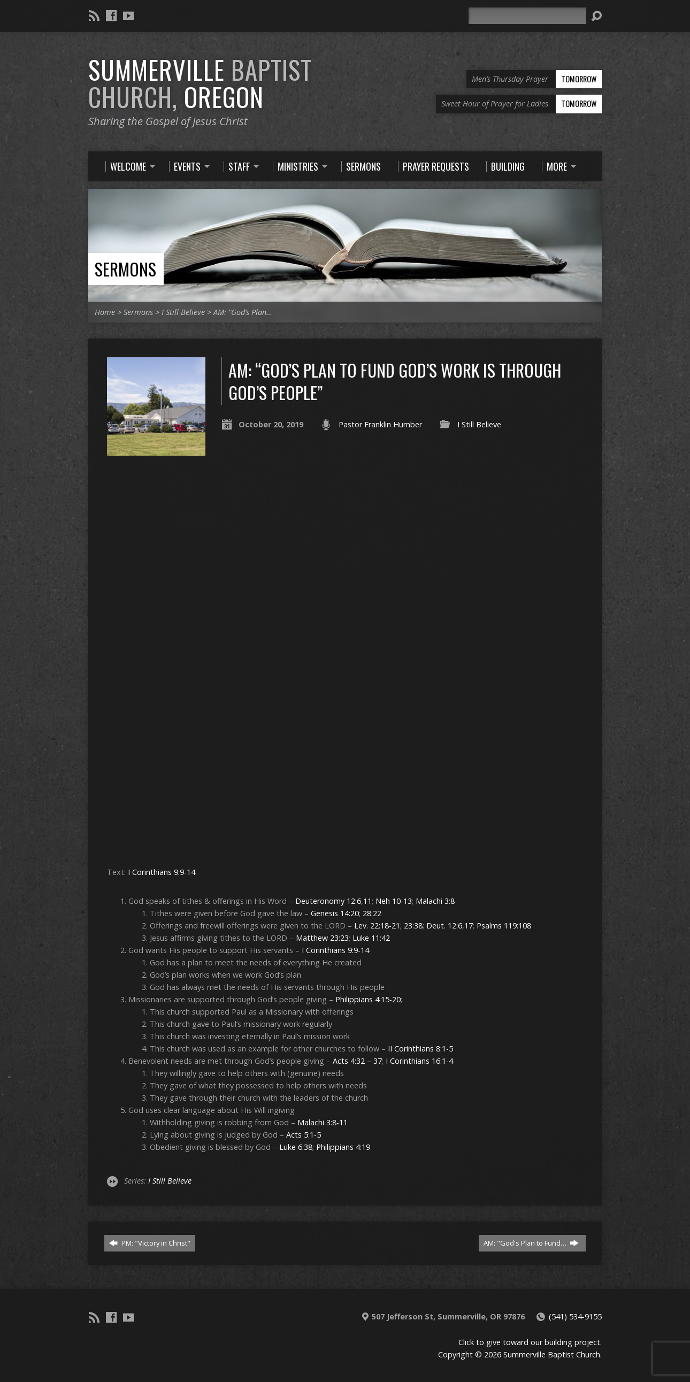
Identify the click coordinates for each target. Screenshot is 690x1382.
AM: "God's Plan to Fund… (531, 1243)
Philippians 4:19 (343, 1147)
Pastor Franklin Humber (380, 424)
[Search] (527, 15)
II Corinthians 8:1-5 (420, 1048)
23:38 (413, 925)
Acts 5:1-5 (303, 1135)
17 (468, 925)
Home (105, 312)
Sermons (125, 268)
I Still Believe (183, 312)
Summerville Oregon (200, 83)
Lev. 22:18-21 (377, 925)
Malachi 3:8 (435, 901)
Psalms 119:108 (504, 925)
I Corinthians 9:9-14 (161, 872)
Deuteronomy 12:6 (328, 901)
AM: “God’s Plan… (242, 312)
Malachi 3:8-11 (322, 1122)
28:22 (372, 913)
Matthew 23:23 (322, 938)
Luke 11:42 (371, 938)
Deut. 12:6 (444, 925)
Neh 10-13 (393, 901)
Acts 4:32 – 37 (357, 1061)
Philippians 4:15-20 (368, 999)
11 (367, 901)
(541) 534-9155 (575, 1316)
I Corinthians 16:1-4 (419, 1061)
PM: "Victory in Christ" (149, 1243)
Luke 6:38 (295, 1147)
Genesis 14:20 (335, 913)
